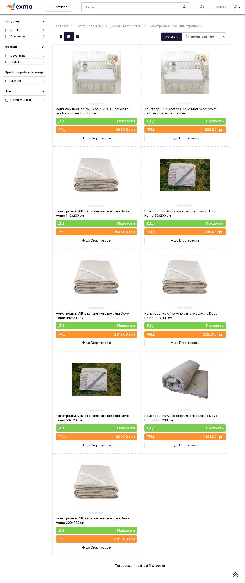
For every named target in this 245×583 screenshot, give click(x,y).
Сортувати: (171, 36)
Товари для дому (89, 26)
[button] (237, 7)
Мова (221, 7)
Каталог (58, 7)
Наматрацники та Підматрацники (175, 26)
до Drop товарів (96, 138)
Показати (126, 121)
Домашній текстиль (126, 26)
